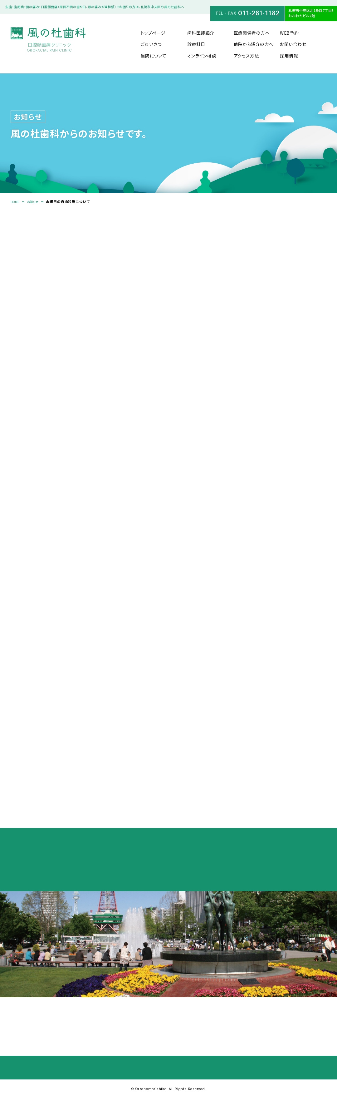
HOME (16, 202)
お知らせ (36, 202)
